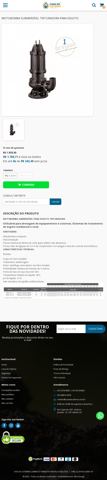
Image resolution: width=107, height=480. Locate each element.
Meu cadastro (7, 399)
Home (4, 364)
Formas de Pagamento (11, 377)
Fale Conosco (59, 377)
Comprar (26, 184)
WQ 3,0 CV (25, 175)
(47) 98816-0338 (64, 395)
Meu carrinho (7, 403)
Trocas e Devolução (62, 373)
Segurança (6, 373)
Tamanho (8, 170)
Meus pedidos (8, 394)
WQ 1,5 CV (10, 175)
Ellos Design (79, 476)
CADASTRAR (95, 328)
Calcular (55, 201)
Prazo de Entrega (61, 369)
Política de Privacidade (63, 364)
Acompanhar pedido (11, 390)
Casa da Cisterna (9, 369)
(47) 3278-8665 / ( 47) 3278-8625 (71, 390)
